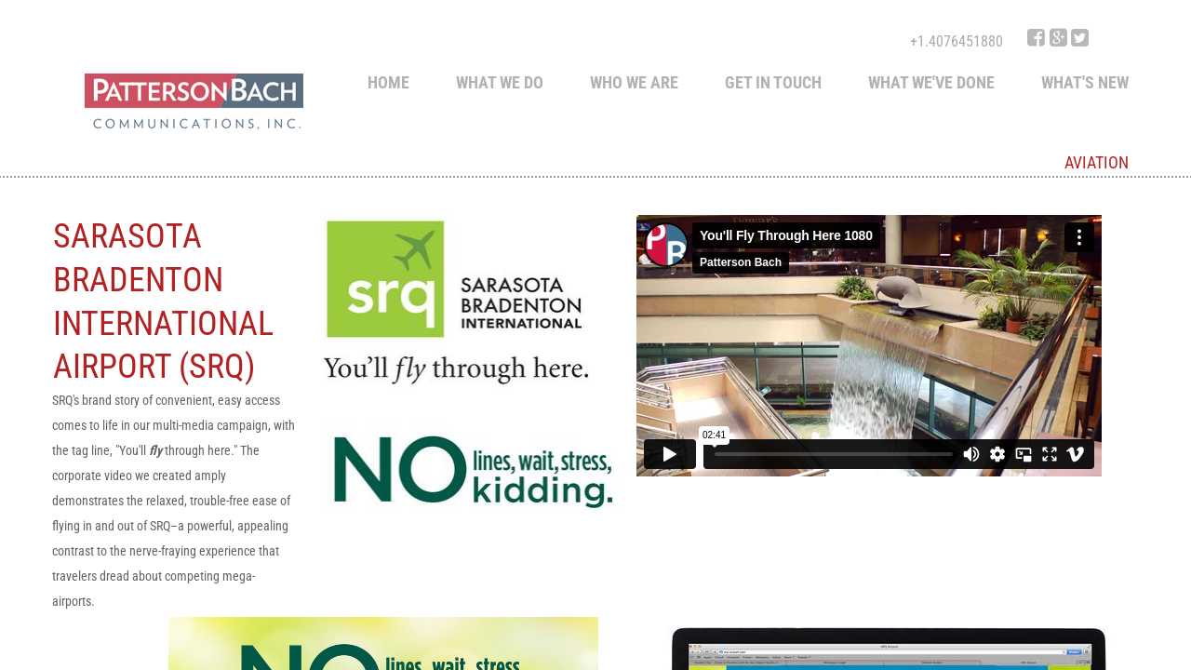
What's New (1085, 82)
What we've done (931, 82)
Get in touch (773, 82)
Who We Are (634, 82)
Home (388, 82)
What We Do (499, 82)
